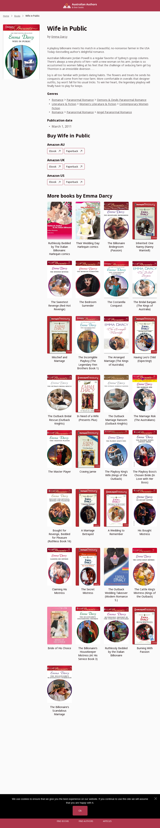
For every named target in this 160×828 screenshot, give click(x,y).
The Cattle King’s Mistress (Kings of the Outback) (145, 592)
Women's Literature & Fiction (103, 104)
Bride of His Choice (59, 647)
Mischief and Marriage (59, 358)
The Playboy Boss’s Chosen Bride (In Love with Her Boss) (145, 476)
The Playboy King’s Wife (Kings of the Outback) (116, 474)
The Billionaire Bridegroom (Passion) (116, 246)
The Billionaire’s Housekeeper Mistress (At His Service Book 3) (88, 653)
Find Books (64, 821)
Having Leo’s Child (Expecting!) (145, 358)
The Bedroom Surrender (87, 303)
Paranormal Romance (83, 100)
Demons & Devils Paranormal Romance (129, 100)
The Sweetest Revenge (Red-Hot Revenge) (59, 305)
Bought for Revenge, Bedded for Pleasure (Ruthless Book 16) (59, 535)
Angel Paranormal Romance (121, 112)
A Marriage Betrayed (88, 531)
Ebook (53, 151)
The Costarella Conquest (116, 303)
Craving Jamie (88, 471)
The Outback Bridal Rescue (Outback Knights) (59, 419)
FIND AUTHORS (86, 821)
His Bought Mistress (145, 531)
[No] (155, 798)
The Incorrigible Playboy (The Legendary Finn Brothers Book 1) (88, 362)
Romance (58, 100)
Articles (106, 821)
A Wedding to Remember (116, 531)
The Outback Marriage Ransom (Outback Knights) (116, 419)
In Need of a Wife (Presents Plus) (88, 417)
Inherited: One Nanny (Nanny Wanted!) (144, 246)
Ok (80, 810)
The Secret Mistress (88, 590)
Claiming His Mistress (59, 590)
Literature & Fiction (65, 104)
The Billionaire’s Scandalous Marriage (59, 710)
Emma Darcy (60, 36)
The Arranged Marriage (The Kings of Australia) (116, 360)
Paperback (73, 151)
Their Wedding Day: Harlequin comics (88, 244)
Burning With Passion (145, 649)
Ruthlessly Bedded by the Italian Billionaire (116, 651)
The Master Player (59, 471)
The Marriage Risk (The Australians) (145, 417)
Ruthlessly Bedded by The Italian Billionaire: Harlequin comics (59, 248)
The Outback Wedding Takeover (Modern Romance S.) (116, 594)
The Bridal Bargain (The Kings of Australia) (144, 305)
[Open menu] (50, 821)
